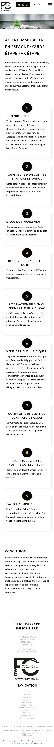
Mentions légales (45, 726)
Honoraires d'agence (13, 730)
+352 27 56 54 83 (28, 649)
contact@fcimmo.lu (28, 652)
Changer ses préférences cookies (38, 730)
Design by (27, 734)
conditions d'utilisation (19, 743)
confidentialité (42, 741)
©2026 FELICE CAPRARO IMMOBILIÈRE (18, 726)
